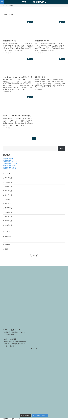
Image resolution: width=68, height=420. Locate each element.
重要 (6, 249)
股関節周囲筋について (10, 163)
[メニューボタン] (2, 2)
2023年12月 (9, 199)
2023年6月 (8, 225)
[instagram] (37, 255)
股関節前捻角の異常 (9, 166)
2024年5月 (8, 178)
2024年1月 (8, 195)
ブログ (7, 240)
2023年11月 (9, 203)
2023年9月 (8, 212)
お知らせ (8, 236)
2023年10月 (9, 208)
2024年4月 (8, 182)
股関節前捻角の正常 (9, 168)
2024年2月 (8, 191)
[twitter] (34, 255)
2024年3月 (8, 186)
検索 (61, 148)
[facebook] (31, 255)
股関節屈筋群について (10, 161)
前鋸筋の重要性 (8, 159)
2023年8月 (8, 216)
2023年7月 (8, 221)
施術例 (7, 244)
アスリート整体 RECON (34, 2)
